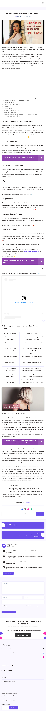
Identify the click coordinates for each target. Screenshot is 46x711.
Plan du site (4, 674)
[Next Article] (23, 535)
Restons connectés (6, 704)
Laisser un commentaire (8, 612)
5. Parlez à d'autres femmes (11, 110)
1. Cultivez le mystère (9, 102)
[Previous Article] (23, 525)
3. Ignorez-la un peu (9, 106)
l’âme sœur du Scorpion (31, 251)
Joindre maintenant (23, 635)
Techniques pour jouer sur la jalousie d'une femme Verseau (20, 114)
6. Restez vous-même (10, 112)
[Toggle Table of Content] (35, 98)
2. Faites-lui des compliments (12, 104)
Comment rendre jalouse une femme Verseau (16, 100)
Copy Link (40, 513)
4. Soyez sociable (8, 108)
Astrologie (27, 502)
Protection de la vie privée (8, 681)
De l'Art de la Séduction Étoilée (12, 116)
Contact (4, 677)
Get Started (14, 707)
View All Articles (8, 573)
